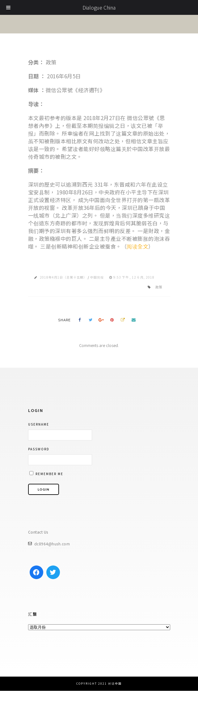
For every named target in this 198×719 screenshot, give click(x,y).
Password (38, 449)
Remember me (46, 473)
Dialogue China (99, 7)
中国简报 (97, 277)
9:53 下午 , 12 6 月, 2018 (133, 277)
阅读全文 (137, 246)
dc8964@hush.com (52, 543)
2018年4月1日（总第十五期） (63, 277)
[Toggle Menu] (8, 7)
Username (38, 424)
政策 (158, 286)
